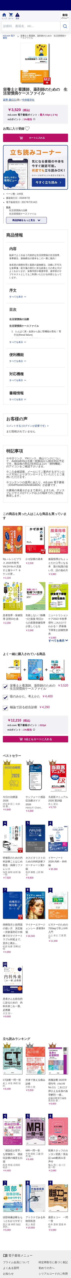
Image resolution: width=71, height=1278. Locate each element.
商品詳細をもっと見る (24, 220)
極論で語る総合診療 (23, 707)
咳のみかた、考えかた (25, 696)
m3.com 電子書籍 (9, 37)
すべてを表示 (56, 640)
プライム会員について (16, 1262)
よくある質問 (11, 1268)
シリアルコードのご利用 (53, 1273)
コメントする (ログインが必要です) (26, 425)
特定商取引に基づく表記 (53, 1262)
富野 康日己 (9, 99)
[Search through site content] (31, 26)
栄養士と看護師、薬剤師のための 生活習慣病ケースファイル (33, 687)
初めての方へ (47, 1268)
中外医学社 (28, 99)
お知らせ (8, 1273)
